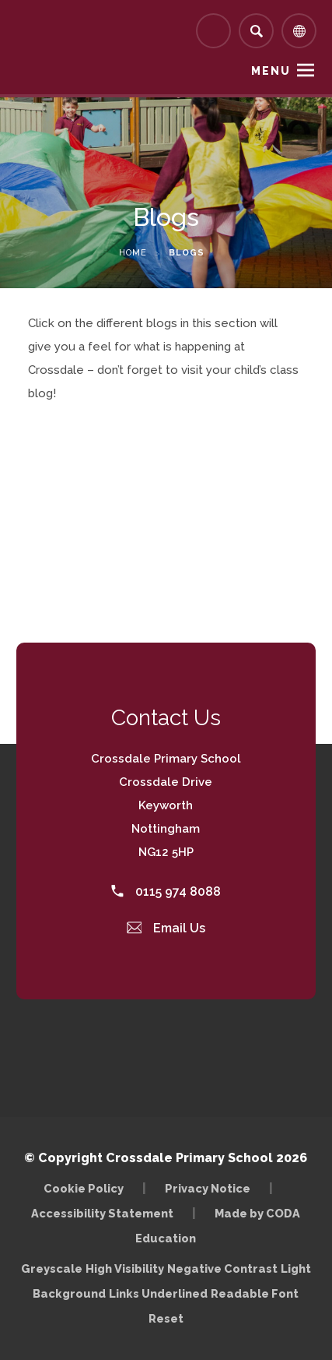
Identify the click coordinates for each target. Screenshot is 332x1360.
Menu (271, 71)
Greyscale (51, 1268)
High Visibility (125, 1268)
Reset (166, 1318)
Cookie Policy (84, 1188)
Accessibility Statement (102, 1213)
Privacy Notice (207, 1188)
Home (133, 253)
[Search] (256, 30)
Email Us (166, 928)
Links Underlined (158, 1293)
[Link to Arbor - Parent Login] (213, 30)
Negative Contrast (222, 1268)
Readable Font (255, 1293)
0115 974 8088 (166, 891)
